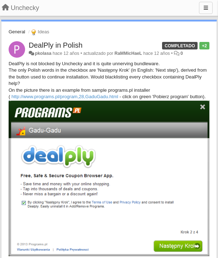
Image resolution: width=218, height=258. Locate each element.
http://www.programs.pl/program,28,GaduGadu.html (64, 96)
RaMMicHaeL (128, 53)
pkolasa (43, 53)
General (17, 31)
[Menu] (206, 8)
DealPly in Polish (55, 45)
